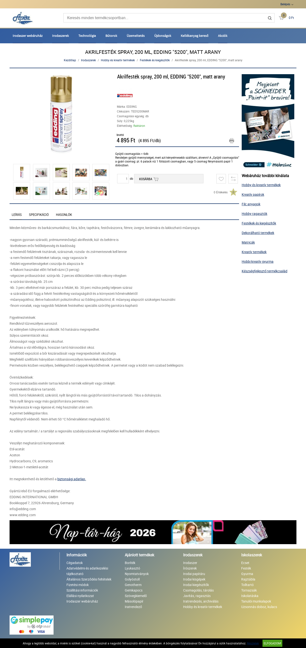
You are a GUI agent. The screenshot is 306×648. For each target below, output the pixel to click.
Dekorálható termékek (258, 232)
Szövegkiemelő (136, 595)
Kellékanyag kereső (194, 36)
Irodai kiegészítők (196, 584)
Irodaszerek (60, 36)
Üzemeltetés (136, 36)
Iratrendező (133, 606)
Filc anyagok (251, 204)
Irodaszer (190, 562)
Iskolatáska (249, 595)
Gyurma (247, 573)
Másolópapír (134, 601)
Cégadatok (74, 562)
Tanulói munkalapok (256, 601)
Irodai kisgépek (194, 579)
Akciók (222, 36)
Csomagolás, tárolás (198, 590)
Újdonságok (162, 36)
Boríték (130, 562)
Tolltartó (247, 584)
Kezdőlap (70, 60)
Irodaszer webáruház (28, 36)
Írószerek (190, 568)
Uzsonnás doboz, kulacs (259, 606)
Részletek (253, 643)
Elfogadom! (272, 643)
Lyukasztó (132, 568)
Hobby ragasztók (254, 213)
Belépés (285, 4)
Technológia (87, 36)
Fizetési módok (77, 584)
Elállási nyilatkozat (80, 595)
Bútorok (111, 36)
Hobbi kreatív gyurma (257, 261)
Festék (246, 568)
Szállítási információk (82, 590)
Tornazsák (249, 590)
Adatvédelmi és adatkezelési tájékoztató (87, 571)
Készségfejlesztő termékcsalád (264, 271)
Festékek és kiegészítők (155, 60)
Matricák (248, 242)
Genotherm (133, 584)
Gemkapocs (133, 590)
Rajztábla (248, 579)
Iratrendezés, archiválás (201, 601)
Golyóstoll (132, 579)
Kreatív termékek (254, 252)
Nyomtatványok (137, 573)
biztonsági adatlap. (71, 479)
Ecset (245, 562)
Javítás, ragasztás (197, 595)
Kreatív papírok (253, 194)
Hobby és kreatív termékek (118, 60)
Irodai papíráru (194, 573)
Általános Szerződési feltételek (88, 579)
